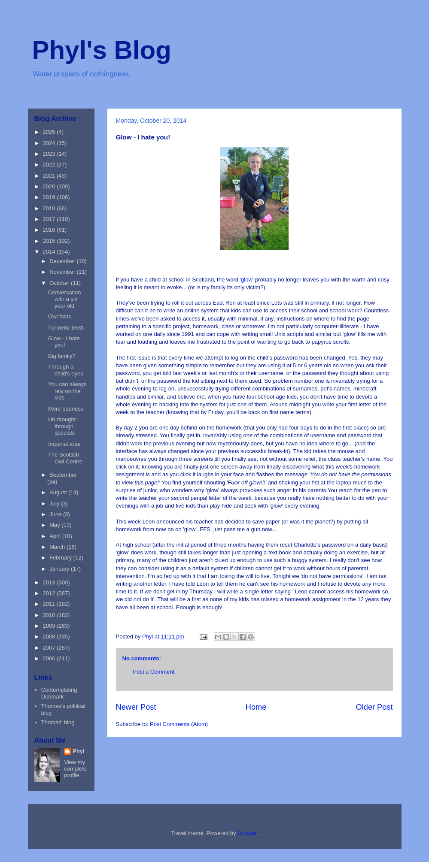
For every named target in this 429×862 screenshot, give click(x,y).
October (60, 283)
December (63, 261)
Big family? (62, 356)
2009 (50, 626)
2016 (50, 230)
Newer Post (136, 707)
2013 (50, 582)
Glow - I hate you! (64, 341)
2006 (50, 658)
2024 (50, 143)
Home (256, 707)
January (60, 569)
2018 (50, 208)
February (61, 557)
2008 (50, 636)
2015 (50, 241)
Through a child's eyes (65, 370)
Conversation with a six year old (64, 299)
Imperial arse (64, 444)
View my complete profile (75, 768)
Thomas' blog (58, 722)
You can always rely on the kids (67, 391)
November (63, 272)
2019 (50, 197)
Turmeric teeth (66, 327)
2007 (50, 647)
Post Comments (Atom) (179, 724)
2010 (50, 615)
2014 (50, 251)
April (55, 536)
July (55, 503)
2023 (50, 154)
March (58, 547)
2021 (50, 175)
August (58, 492)
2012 (50, 593)
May (55, 525)
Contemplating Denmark (59, 693)
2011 (50, 604)
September (63, 475)
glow (247, 279)
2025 (50, 132)
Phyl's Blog (101, 50)
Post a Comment (154, 671)
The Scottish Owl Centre (65, 458)
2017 (50, 219)
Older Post (374, 707)
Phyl (78, 751)
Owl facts (59, 316)
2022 (50, 164)
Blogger (246, 833)
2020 (50, 186)
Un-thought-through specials (63, 426)
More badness (65, 408)
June (56, 514)
